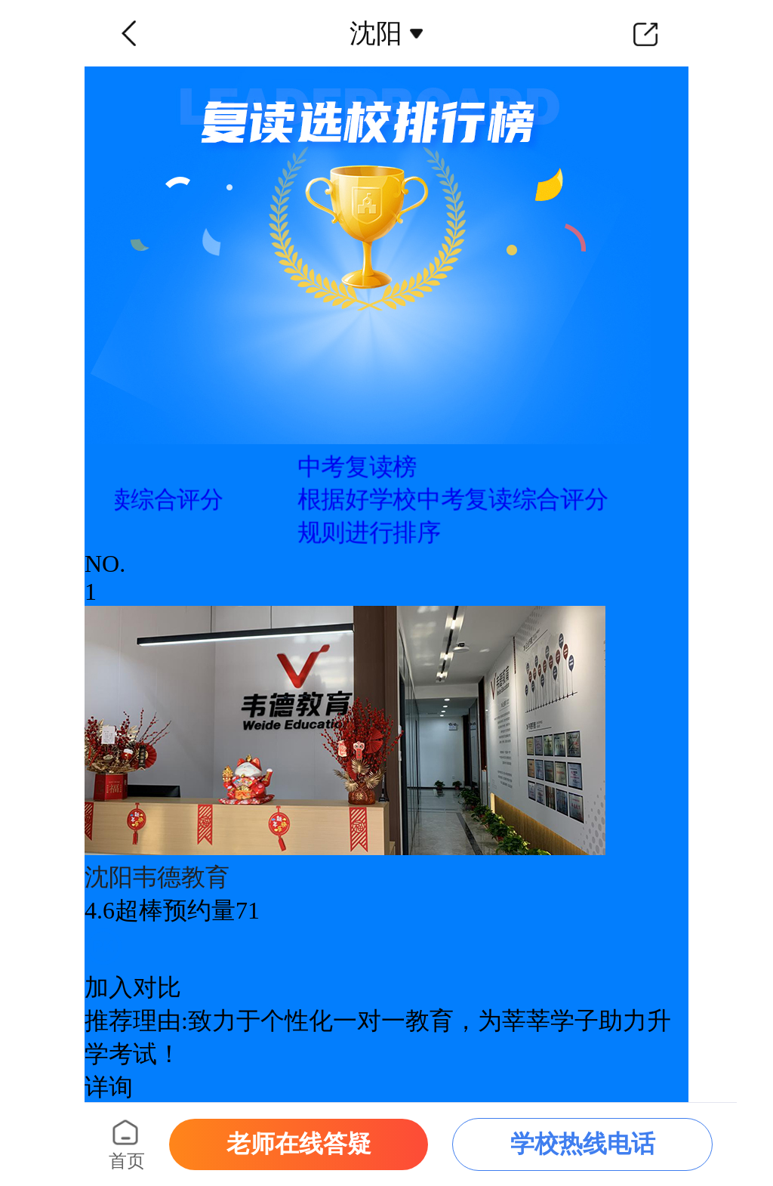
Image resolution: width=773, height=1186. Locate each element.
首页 (127, 1161)
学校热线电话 (582, 1143)
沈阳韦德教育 (157, 877)
